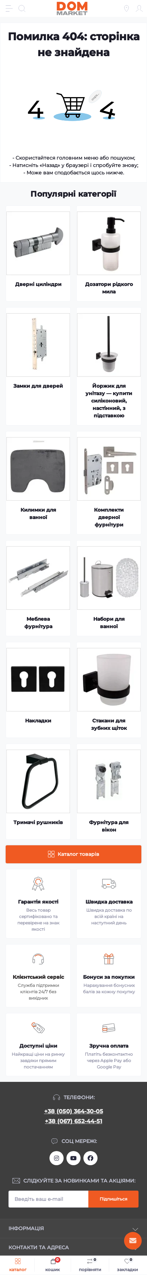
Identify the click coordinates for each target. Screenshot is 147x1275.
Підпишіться (113, 1199)
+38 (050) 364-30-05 (73, 1111)
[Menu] (9, 8)
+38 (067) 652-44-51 (73, 1121)
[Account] (139, 8)
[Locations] (126, 8)
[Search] (21, 8)
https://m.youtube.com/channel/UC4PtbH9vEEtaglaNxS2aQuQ (73, 1158)
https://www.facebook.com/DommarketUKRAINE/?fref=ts (90, 1158)
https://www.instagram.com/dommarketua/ (56, 1158)
